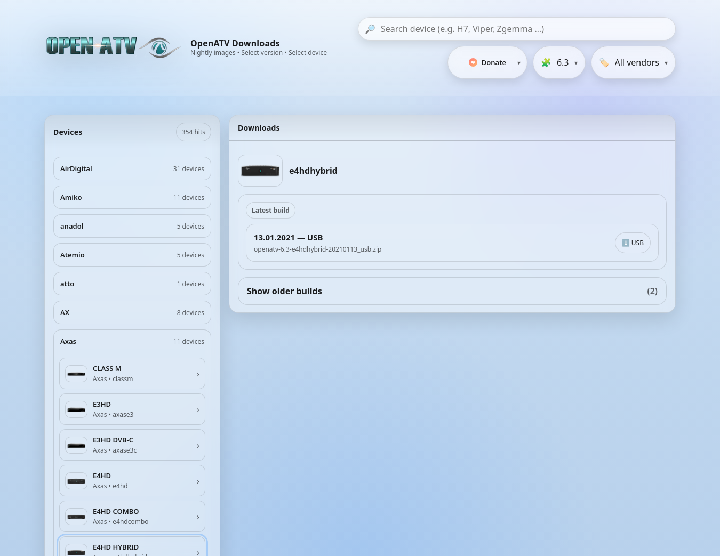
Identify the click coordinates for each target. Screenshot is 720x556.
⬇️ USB (633, 242)
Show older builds (452, 291)
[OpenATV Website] (114, 48)
